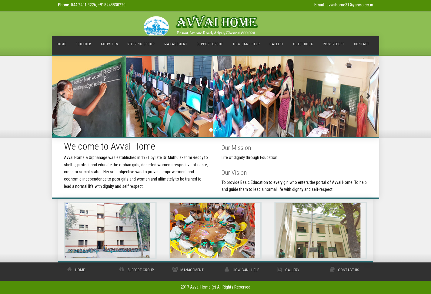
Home (61, 44)
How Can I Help (246, 270)
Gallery (292, 270)
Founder (83, 44)
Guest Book (303, 44)
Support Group (141, 270)
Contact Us (348, 270)
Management (192, 270)
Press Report (333, 44)
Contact (361, 44)
